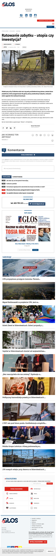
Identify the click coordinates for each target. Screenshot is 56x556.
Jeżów (5, 47)
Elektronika (10, 508)
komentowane (17, 177)
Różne (33, 508)
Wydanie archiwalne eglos (38, 524)
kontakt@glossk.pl (37, 204)
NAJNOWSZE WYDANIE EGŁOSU (45, 20)
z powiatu (17, 44)
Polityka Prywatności (36, 525)
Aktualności (12, 31)
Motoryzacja (35, 489)
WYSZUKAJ (35, 250)
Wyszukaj (50, 26)
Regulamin (34, 520)
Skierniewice (28, 9)
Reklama (34, 522)
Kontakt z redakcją (36, 518)
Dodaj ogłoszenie (16, 489)
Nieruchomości (11, 493)
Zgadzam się (51, 551)
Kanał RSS (34, 529)
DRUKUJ (25, 47)
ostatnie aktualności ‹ (35, 127)
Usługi (9, 498)
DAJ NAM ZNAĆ (28, 199)
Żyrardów (28, 10)
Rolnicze (9, 503)
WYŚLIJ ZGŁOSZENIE (36, 542)
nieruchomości (7, 44)
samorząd (18, 31)
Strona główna (5, 31)
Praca (33, 493)
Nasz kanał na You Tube (37, 527)
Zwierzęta (34, 503)
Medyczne (34, 498)
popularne (6, 177)
